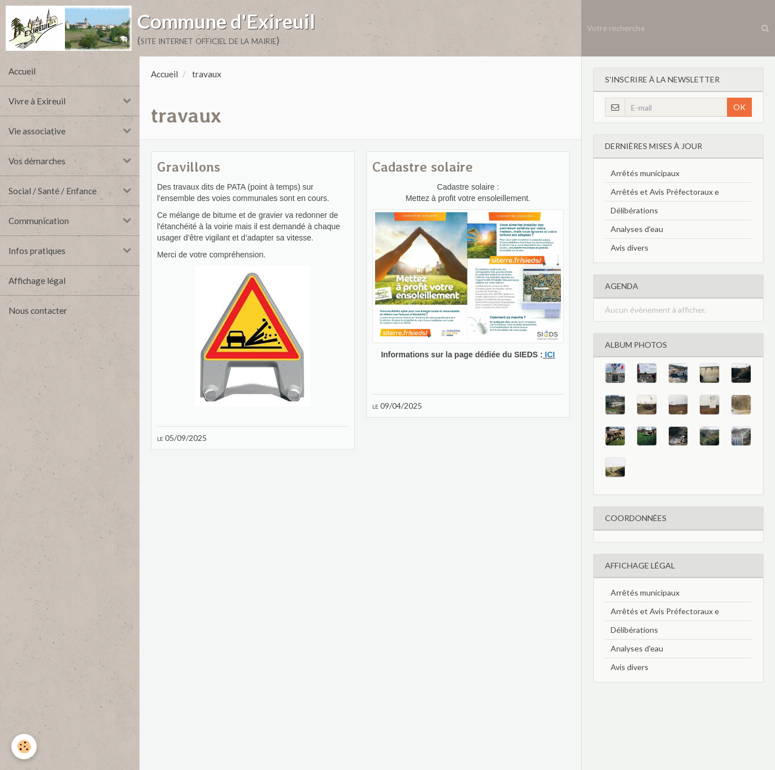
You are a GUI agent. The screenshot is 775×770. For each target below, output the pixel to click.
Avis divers (629, 247)
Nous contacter (37, 310)
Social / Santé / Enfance (52, 191)
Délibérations (634, 210)
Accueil (22, 71)
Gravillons (188, 167)
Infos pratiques (37, 251)
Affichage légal (37, 280)
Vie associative (37, 131)
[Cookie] (24, 746)
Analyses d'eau (637, 229)
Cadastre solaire (422, 167)
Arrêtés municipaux (645, 173)
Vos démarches (37, 161)
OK (739, 107)
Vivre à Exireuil (37, 101)
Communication (38, 221)
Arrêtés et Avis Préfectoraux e (665, 191)
